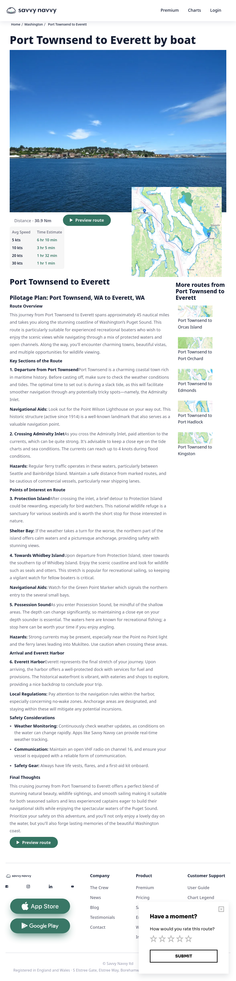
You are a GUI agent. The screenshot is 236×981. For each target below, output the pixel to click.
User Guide (198, 887)
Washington (33, 24)
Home (15, 24)
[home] (40, 10)
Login (215, 10)
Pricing (143, 897)
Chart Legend (200, 897)
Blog (94, 907)
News (95, 897)
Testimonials (102, 917)
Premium (170, 10)
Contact (98, 927)
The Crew (99, 887)
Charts (194, 10)
